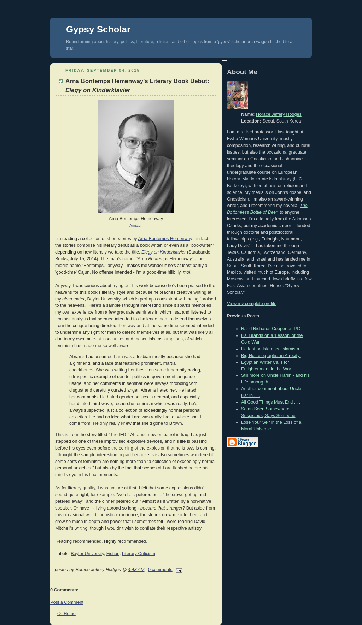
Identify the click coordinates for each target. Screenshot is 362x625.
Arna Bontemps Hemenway (165, 238)
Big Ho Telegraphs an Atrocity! (271, 355)
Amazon (135, 225)
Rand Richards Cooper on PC (270, 328)
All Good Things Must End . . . (270, 402)
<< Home (66, 613)
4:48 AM (136, 569)
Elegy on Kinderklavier (163, 252)
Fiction (112, 553)
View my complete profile (251, 303)
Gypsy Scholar (98, 29)
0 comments (160, 569)
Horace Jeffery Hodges (279, 114)
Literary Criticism (138, 553)
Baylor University (87, 553)
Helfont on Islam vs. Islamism (270, 348)
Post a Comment (66, 602)
